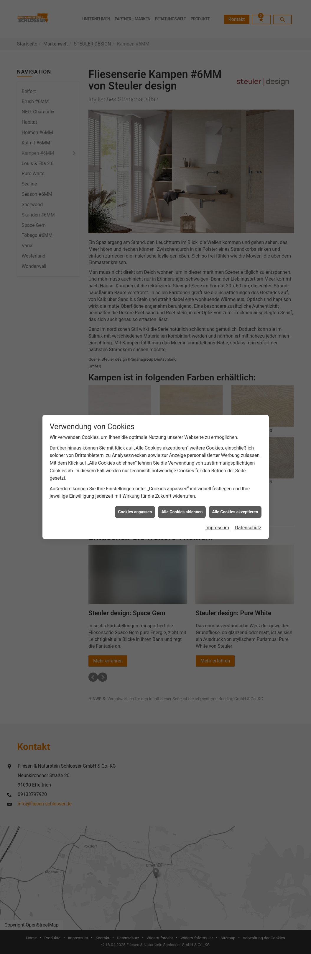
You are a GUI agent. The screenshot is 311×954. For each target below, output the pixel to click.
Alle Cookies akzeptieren (235, 497)
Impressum (217, 513)
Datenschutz (248, 513)
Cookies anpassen (135, 497)
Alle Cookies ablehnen (182, 497)
